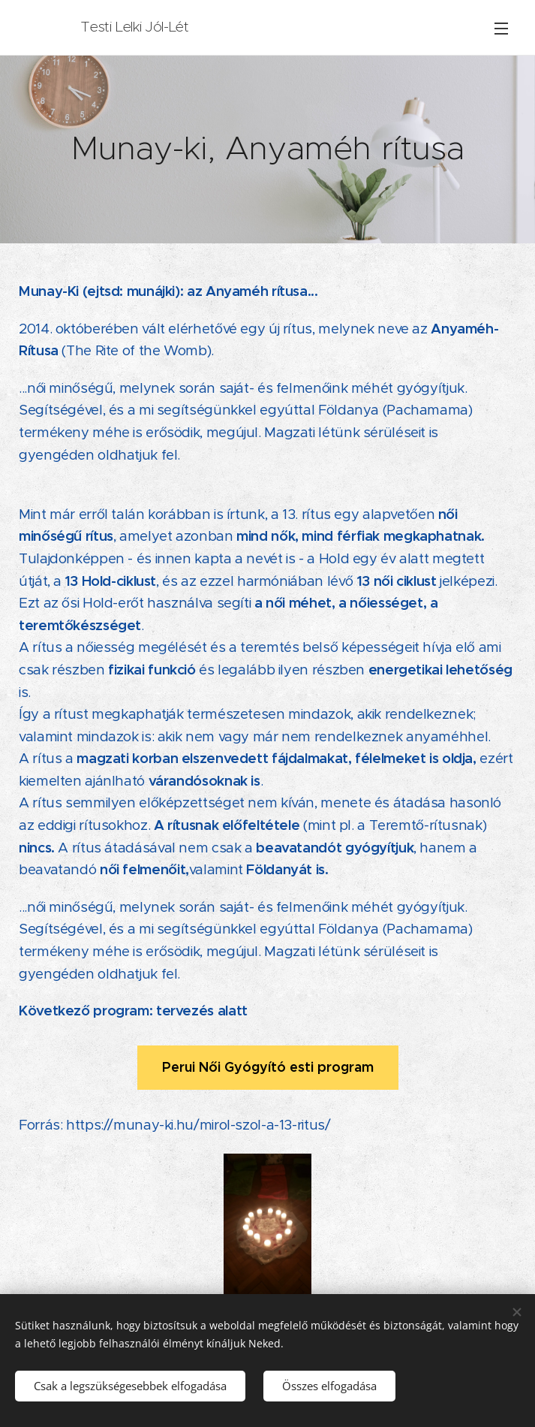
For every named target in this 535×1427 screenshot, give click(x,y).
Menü (501, 28)
